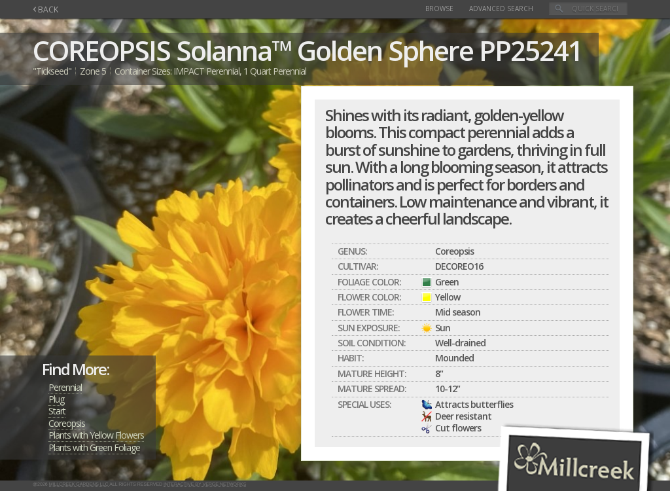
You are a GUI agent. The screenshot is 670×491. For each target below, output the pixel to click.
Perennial (65, 387)
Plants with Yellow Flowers (96, 435)
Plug (56, 399)
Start (56, 411)
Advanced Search (501, 8)
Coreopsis (66, 423)
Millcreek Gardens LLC (79, 484)
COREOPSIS (101, 50)
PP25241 (530, 50)
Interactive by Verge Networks (205, 484)
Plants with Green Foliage (94, 447)
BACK (45, 9)
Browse (439, 8)
